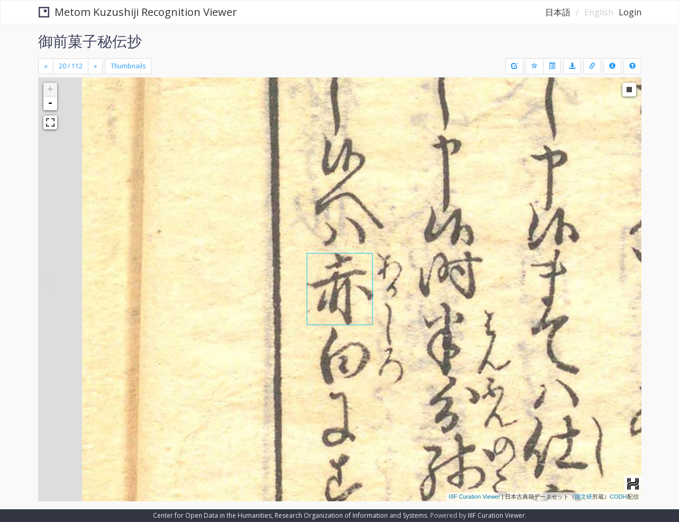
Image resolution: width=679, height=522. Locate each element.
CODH (618, 496)
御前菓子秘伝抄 (90, 41)
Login (630, 12)
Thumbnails (128, 65)
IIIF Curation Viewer (474, 496)
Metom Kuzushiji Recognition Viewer (138, 12)
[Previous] (45, 66)
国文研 (583, 496)
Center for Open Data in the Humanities (212, 515)
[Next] (95, 66)
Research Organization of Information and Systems (351, 515)
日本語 (558, 12)
